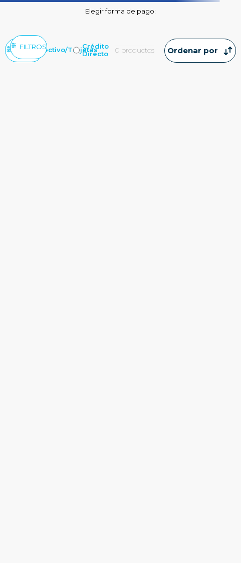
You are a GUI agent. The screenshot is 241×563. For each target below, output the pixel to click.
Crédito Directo (95, 50)
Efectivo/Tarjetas (67, 50)
